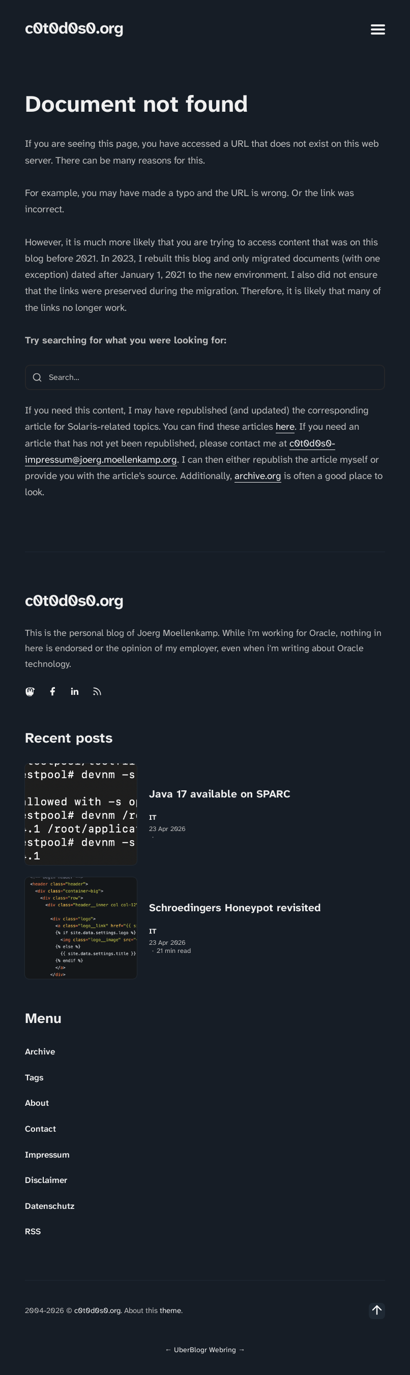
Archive (40, 1051)
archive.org (258, 475)
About (37, 1102)
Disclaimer (46, 1180)
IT (153, 817)
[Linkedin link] (75, 691)
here (285, 426)
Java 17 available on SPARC (219, 794)
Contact (40, 1128)
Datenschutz (49, 1205)
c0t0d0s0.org (74, 28)
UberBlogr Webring (205, 1349)
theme (170, 1310)
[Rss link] (97, 691)
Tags (34, 1077)
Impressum (47, 1154)
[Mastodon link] (31, 691)
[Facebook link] (52, 691)
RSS (33, 1231)
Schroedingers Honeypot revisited (235, 908)
